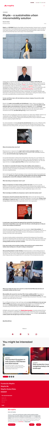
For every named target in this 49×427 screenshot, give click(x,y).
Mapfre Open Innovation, (27, 88)
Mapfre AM (4, 398)
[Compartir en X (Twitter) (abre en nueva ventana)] (28, 334)
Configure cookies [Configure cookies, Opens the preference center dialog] (12, 424)
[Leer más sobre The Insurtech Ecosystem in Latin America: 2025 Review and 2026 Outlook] (16, 371)
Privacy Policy (27, 421)
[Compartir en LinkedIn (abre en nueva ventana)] (20, 334)
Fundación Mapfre (7, 384)
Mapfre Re (4, 386)
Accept (38, 424)
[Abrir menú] (44, 5)
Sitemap (3, 402)
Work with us (4, 400)
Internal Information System (7, 407)
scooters (31, 85)
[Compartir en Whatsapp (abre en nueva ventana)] (36, 334)
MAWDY (4, 392)
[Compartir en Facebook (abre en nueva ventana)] (12, 334)
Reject (32, 424)
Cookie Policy (20, 421)
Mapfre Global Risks (8, 389)
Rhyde (24, 84)
